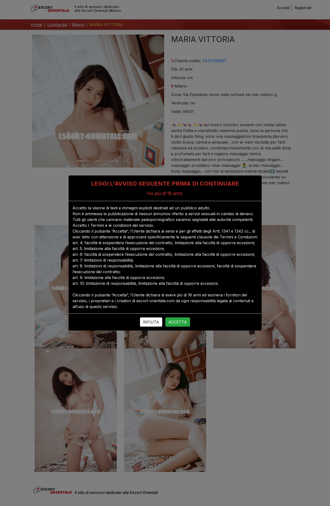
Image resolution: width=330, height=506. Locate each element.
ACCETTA (178, 322)
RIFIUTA (151, 322)
